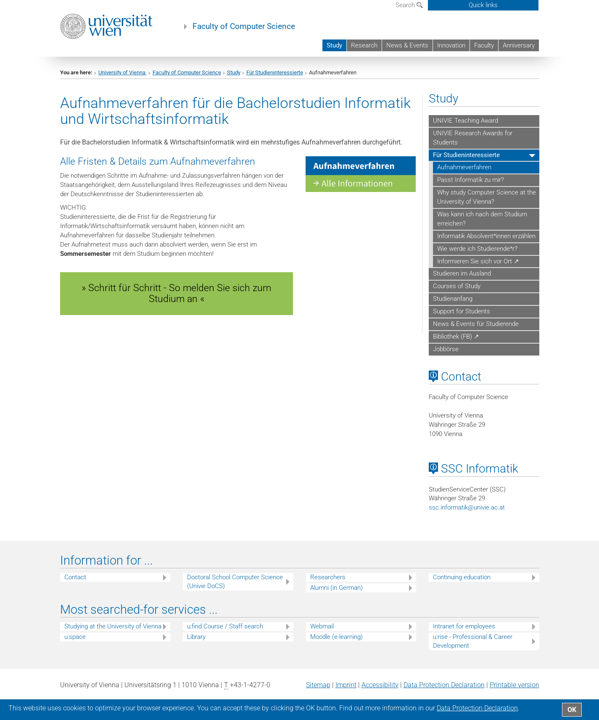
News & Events (407, 45)
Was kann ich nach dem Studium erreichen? (482, 218)
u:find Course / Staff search (225, 626)
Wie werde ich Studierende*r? (477, 248)
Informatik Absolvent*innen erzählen (486, 236)
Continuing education (462, 577)
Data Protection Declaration (444, 685)
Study (334, 45)
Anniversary (519, 45)
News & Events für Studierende (476, 324)
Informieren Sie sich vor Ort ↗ (478, 261)
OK (571, 710)
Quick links (483, 5)
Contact (75, 577)
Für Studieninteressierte (274, 72)
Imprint (345, 685)
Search (409, 5)
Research (364, 45)
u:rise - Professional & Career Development (472, 641)
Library (196, 637)
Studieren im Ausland (462, 273)
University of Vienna (122, 72)
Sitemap (318, 685)
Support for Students (461, 311)
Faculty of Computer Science (244, 26)
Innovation (451, 45)
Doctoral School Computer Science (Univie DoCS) (235, 581)
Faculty (484, 45)
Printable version (514, 685)
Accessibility (380, 685)
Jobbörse (446, 349)
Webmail (322, 626)
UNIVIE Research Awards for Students (472, 137)
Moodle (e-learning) (336, 637)
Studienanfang (452, 298)
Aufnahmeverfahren (464, 167)
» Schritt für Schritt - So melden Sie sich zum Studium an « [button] (176, 293)
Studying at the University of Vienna (112, 626)
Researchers (328, 577)
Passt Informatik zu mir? (470, 180)
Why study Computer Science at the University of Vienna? (486, 197)
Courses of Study (456, 286)
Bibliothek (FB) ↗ (456, 336)
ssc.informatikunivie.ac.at (467, 507)
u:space (75, 637)
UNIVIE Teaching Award (465, 120)
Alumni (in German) (336, 587)
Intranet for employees (464, 626)
